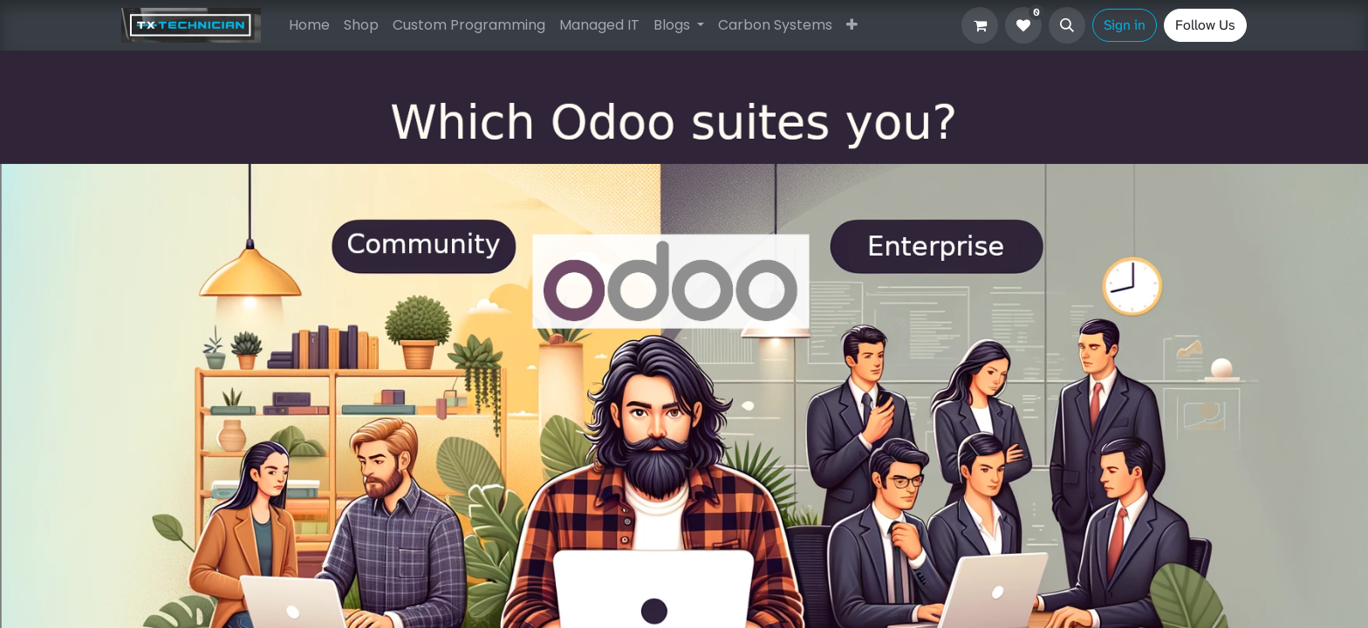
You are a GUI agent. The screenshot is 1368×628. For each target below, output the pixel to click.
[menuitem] (309, 25)
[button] (1067, 25)
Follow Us (1205, 25)
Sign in (1125, 25)
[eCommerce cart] (979, 25)
